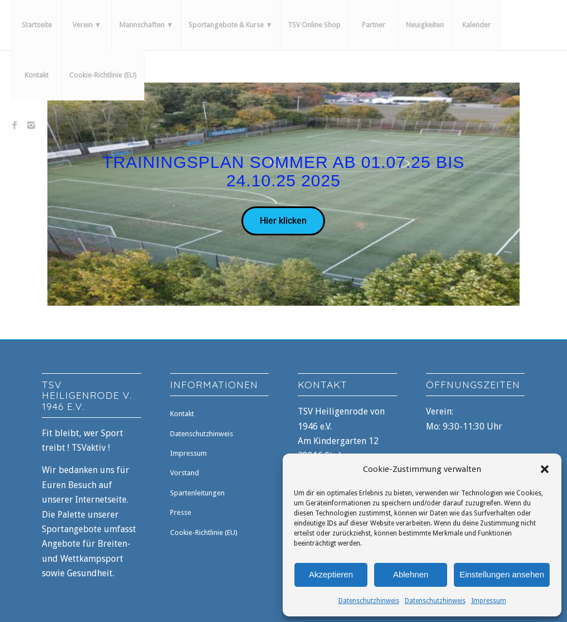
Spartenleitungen (197, 493)
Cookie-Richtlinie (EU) (204, 532)
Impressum (488, 601)
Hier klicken (283, 220)
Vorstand (184, 473)
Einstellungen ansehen (501, 574)
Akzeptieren (331, 574)
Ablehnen (410, 574)
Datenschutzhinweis (368, 601)
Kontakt (182, 413)
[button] (544, 469)
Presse (180, 512)
